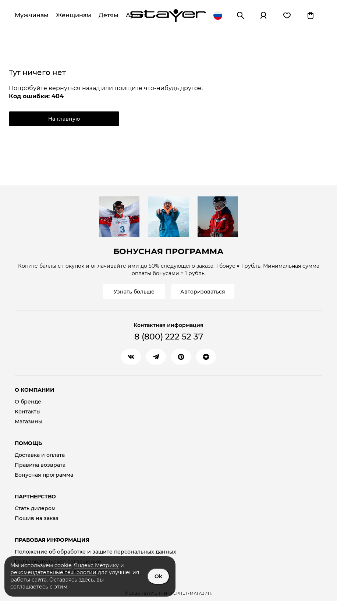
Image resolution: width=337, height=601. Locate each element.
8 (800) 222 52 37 (168, 337)
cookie (62, 565)
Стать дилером (35, 508)
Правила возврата (40, 465)
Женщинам (73, 15)
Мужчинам (32, 15)
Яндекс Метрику (96, 565)
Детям (108, 15)
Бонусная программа (44, 475)
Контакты (27, 412)
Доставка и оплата (40, 455)
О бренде (28, 402)
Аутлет (136, 15)
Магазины (28, 422)
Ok (158, 576)
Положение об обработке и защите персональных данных (95, 552)
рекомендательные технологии (53, 572)
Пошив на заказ (36, 518)
